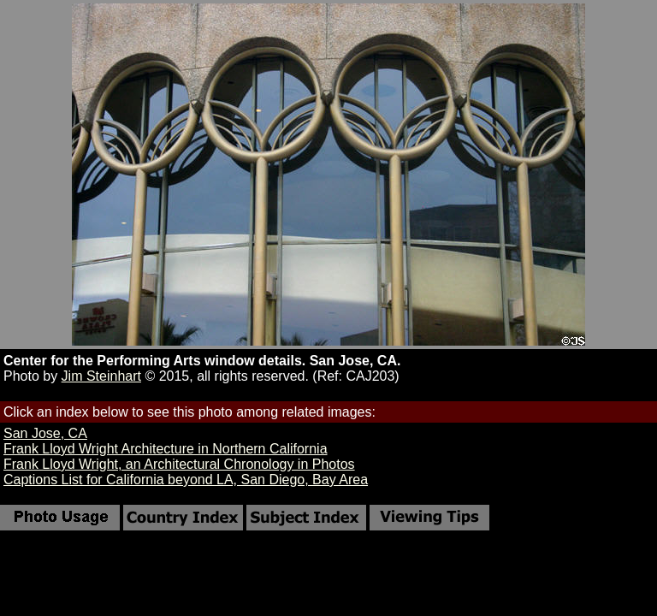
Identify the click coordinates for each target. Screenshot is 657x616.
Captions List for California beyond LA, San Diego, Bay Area (185, 479)
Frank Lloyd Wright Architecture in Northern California (165, 448)
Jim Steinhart (101, 376)
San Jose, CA (45, 433)
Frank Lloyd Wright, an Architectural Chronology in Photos (179, 464)
